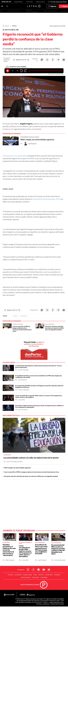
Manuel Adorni (18, 1)
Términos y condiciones (43, 604)
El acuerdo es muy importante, (15, 156)
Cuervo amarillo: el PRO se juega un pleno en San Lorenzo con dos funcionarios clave (31, 472)
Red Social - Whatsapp (48, 569)
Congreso (43, 577)
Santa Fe (41, 575)
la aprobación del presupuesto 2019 (46, 199)
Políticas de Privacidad (57, 604)
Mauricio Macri (40, 1)
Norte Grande (25, 577)
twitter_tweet (8, 189)
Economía (18, 575)
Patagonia (35, 577)
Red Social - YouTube (43, 569)
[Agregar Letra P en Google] (21, 59)
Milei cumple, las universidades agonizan (17, 468)
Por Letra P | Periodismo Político (7, 59)
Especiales (15, 11)
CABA (35, 575)
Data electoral (32, 10)
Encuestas (50, 11)
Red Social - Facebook (33, 569)
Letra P (7, 26)
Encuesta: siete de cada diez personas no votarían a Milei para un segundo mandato (31, 476)
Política (14, 26)
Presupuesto (23, 316)
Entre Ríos (48, 575)
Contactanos (20, 569)
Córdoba (57, 575)
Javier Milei (29, 1)
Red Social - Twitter (28, 569)
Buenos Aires (27, 575)
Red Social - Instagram (38, 569)
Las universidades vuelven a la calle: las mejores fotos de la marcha (31, 458)
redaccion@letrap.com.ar (56, 602)
